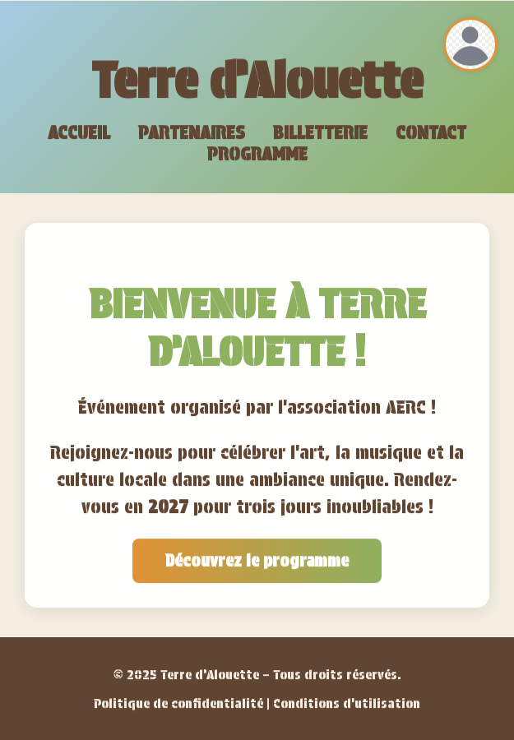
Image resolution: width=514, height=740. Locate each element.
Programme (257, 154)
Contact (431, 133)
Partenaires (191, 133)
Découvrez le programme (257, 561)
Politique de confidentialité (178, 704)
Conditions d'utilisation (346, 704)
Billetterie (320, 133)
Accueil (79, 133)
